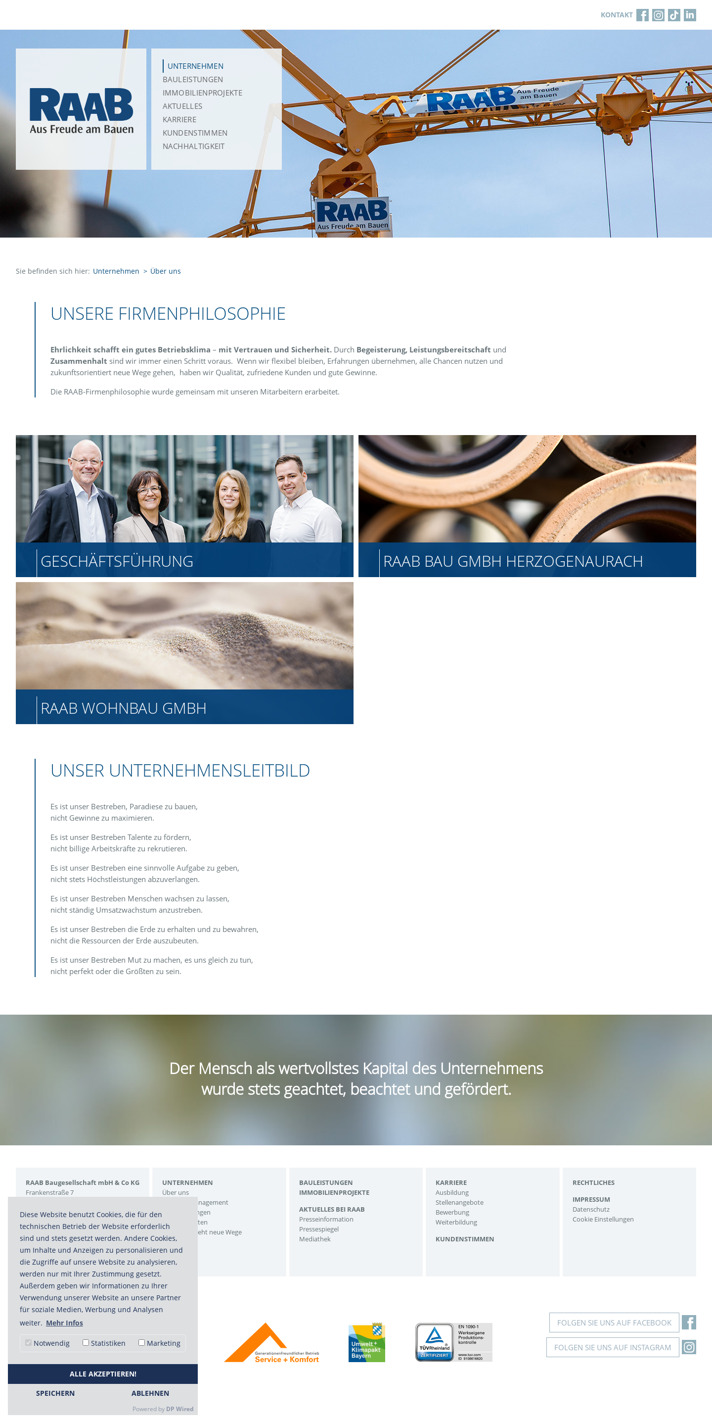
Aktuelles (183, 106)
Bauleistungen (193, 79)
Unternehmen (195, 66)
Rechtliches (594, 1182)
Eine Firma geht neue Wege (202, 1231)
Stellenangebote (460, 1202)
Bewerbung (452, 1212)
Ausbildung (452, 1192)
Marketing (159, 1343)
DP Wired (180, 1409)
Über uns (175, 1192)
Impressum (591, 1199)
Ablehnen (150, 1393)
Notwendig (47, 1343)
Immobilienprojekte (202, 93)
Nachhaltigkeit (194, 146)
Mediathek (315, 1238)
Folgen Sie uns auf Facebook (614, 1322)
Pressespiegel (319, 1229)
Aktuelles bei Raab (332, 1209)
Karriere (179, 119)
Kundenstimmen (195, 133)
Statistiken (104, 1343)
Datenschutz (591, 1209)
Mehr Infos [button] (64, 1322)
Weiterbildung (456, 1222)
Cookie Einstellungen (603, 1219)
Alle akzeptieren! (103, 1373)
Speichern (55, 1393)
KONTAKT (617, 14)
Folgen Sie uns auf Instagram (612, 1347)
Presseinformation (326, 1219)
